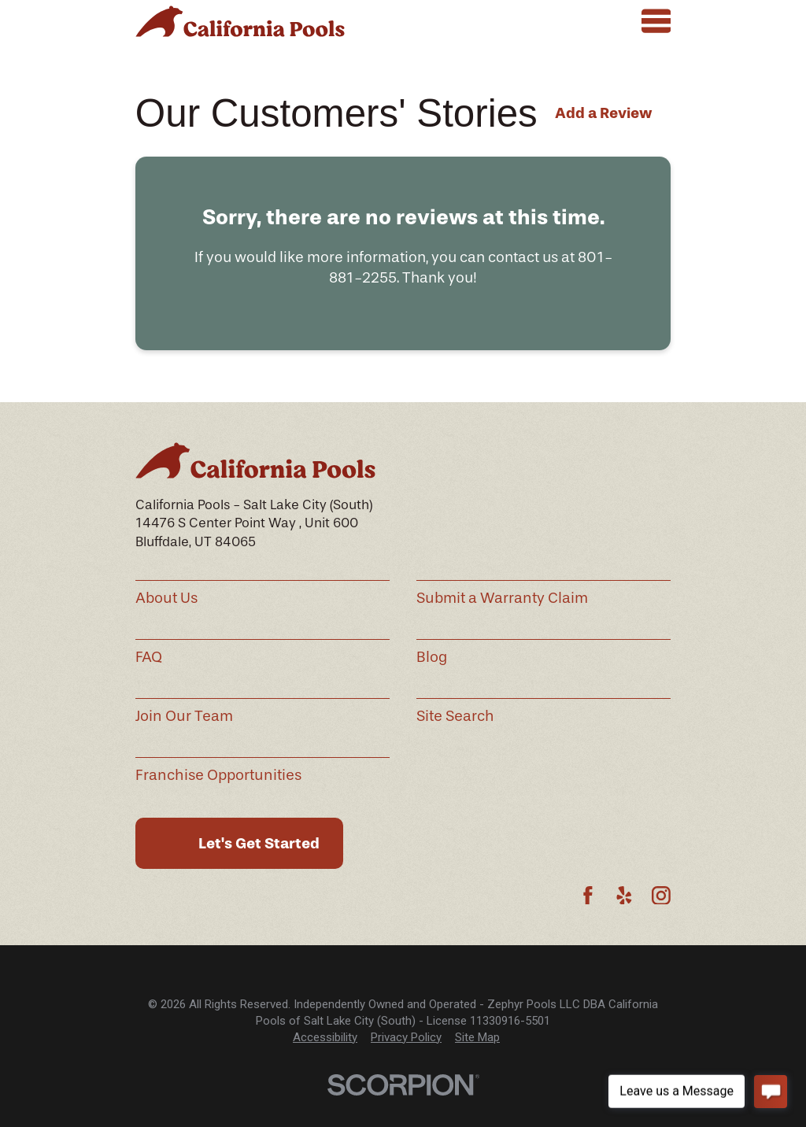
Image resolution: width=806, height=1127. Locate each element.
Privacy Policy (406, 1037)
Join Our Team (184, 716)
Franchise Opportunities (218, 775)
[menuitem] (325, 1037)
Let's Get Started (259, 843)
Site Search (455, 716)
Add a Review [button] (604, 113)
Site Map (477, 1037)
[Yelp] (624, 895)
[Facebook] (588, 895)
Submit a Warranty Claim (502, 598)
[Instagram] (661, 895)
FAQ (148, 657)
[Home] (240, 21)
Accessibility (325, 1037)
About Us (166, 598)
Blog (431, 657)
